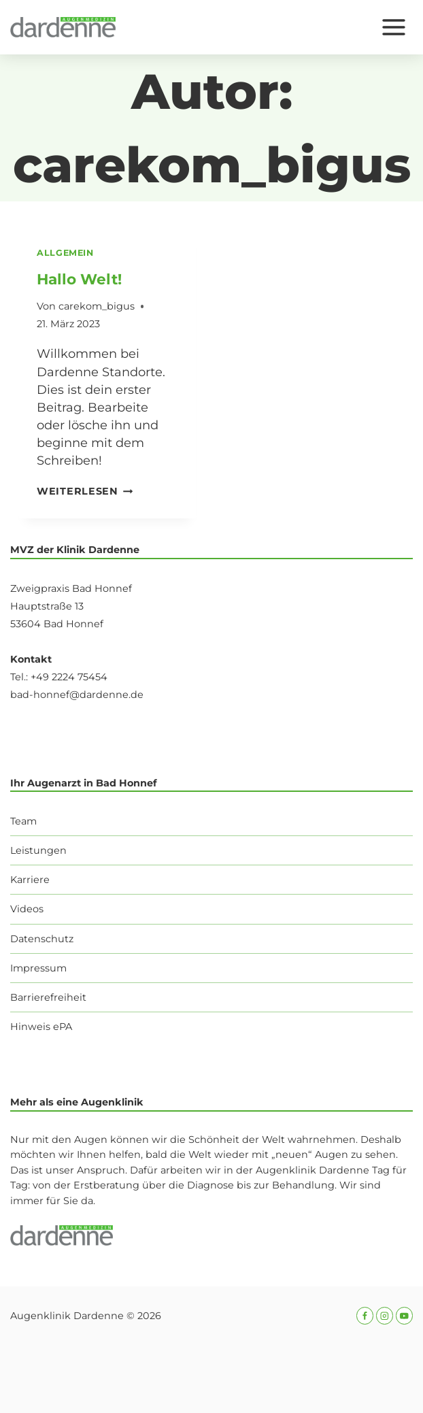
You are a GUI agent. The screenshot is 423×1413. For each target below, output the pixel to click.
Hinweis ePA (41, 1026)
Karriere (30, 880)
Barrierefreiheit (48, 997)
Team (23, 821)
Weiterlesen (85, 491)
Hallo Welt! (79, 279)
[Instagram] (384, 1315)
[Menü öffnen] (393, 27)
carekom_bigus (96, 306)
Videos (27, 909)
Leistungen (38, 850)
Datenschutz (41, 939)
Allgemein (65, 253)
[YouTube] (404, 1315)
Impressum (38, 968)
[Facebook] (364, 1315)
